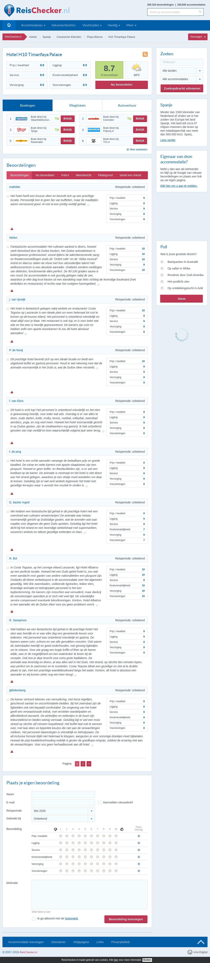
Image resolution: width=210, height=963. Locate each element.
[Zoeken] (201, 12)
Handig (113, 25)
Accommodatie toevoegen (26, 942)
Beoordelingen (19, 175)
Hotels (33, 36)
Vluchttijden (90, 25)
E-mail (10, 802)
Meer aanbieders (138, 149)
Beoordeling (14, 829)
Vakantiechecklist (63, 25)
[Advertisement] (181, 215)
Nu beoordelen (121, 84)
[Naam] (63, 794)
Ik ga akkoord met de (57, 918)
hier (116, 959)
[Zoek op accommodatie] (173, 12)
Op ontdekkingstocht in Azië (185, 288)
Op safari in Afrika (179, 268)
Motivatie (12, 883)
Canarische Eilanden (69, 36)
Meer (130, 25)
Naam (10, 794)
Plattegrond (105, 175)
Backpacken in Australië (183, 261)
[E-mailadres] (63, 802)
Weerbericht (83, 175)
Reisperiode (14, 810)
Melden (12, 229)
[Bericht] (90, 894)
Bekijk (67, 118)
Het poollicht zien (178, 281)
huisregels (71, 918)
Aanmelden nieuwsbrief (118, 802)
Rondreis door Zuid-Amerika (185, 275)
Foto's (65, 175)
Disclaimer (58, 942)
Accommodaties (32, 25)
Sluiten (147, 959)
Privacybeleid (120, 942)
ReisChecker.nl (13, 36)
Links (100, 942)
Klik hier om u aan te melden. (178, 186)
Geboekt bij (13, 818)
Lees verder (168, 140)
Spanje (47, 36)
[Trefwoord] (181, 62)
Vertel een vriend (130, 175)
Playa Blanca (95, 36)
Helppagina (81, 942)
